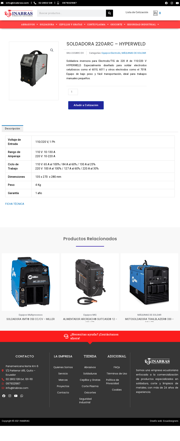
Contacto (63, 396)
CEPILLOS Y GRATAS (72, 24)
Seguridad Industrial (85, 404)
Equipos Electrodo (111, 52)
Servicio (63, 377)
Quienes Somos (63, 371)
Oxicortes (90, 396)
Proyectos (63, 390)
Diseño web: (156, 424)
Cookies (117, 393)
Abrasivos (90, 371)
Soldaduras (90, 377)
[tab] (12, 128)
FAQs (117, 371)
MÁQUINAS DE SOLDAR (134, 52)
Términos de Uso (117, 377)
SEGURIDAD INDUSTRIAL (143, 24)
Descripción (12, 128)
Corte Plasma (90, 390)
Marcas (63, 383)
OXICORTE (117, 24)
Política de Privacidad (112, 385)
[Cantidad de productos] (73, 92)
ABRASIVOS (29, 24)
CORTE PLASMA (98, 24)
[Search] (109, 13)
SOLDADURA (48, 24)
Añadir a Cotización (86, 105)
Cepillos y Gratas (90, 383)
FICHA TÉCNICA (14, 203)
